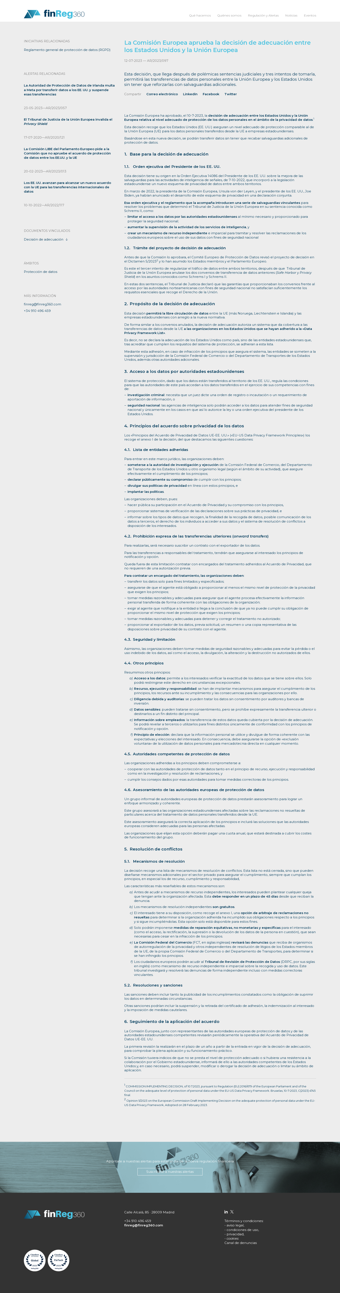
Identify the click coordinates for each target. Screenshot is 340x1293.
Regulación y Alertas (262, 15)
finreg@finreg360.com (42, 304)
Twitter (230, 94)
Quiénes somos (229, 15)
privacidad (235, 1234)
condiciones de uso (242, 1230)
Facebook (211, 94)
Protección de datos (40, 272)
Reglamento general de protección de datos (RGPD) (67, 50)
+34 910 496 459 (37, 311)
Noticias (291, 15)
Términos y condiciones (243, 1221)
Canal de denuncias (240, 1243)
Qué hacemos (200, 15)
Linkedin (190, 94)
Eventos (310, 15)
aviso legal (235, 1225)
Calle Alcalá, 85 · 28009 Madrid (149, 1212)
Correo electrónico (162, 94)
